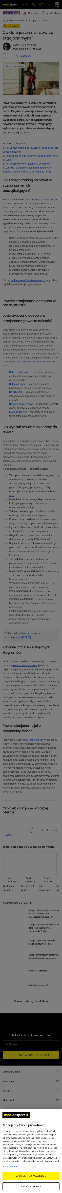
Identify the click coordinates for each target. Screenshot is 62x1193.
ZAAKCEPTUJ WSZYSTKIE (31, 1175)
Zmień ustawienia (31, 1186)
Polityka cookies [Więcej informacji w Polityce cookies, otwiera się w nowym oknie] (10, 1166)
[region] (31, 1151)
